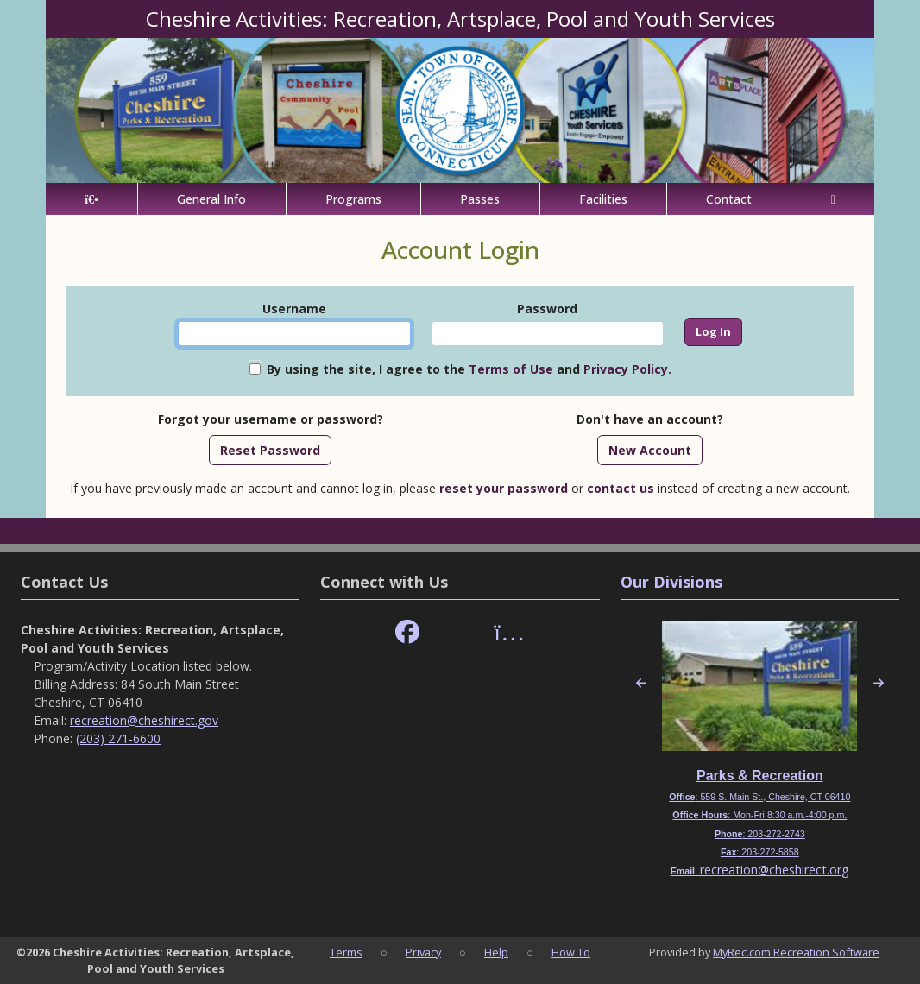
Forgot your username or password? (270, 419)
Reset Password (270, 450)
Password (547, 308)
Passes (480, 199)
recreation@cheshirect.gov (144, 720)
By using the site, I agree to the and (469, 369)
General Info (211, 199)
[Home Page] (91, 199)
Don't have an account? (650, 419)
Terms (346, 952)
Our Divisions (671, 581)
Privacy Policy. (627, 369)
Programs (353, 199)
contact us (620, 488)
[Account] (832, 199)
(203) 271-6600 (118, 738)
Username (294, 308)
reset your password (503, 488)
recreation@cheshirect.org (774, 869)
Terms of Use (511, 369)
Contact (729, 199)
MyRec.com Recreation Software (796, 952)
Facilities (603, 199)
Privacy (423, 952)
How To (570, 952)
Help (496, 952)
